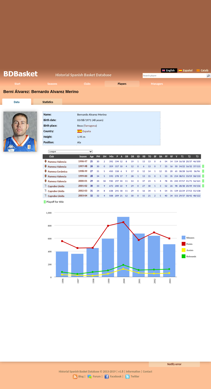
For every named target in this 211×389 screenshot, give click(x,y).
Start (17, 83)
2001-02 (82, 185)
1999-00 (82, 176)
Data (16, 102)
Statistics (47, 102)
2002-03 (82, 190)
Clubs (87, 83)
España (87, 131)
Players (122, 83)
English (168, 70)
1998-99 (82, 171)
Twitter (132, 376)
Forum (94, 376)
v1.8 (120, 371)
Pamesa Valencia (55, 161)
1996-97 (82, 161)
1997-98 (82, 166)
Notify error (174, 364)
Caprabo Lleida (54, 186)
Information (133, 371)
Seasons (52, 83)
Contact (147, 371)
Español (185, 70)
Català (202, 70)
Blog (78, 376)
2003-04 (82, 195)
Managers (157, 83)
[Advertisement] (105, 33)
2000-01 (82, 181)
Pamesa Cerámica (55, 171)
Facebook (112, 376)
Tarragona (90, 125)
